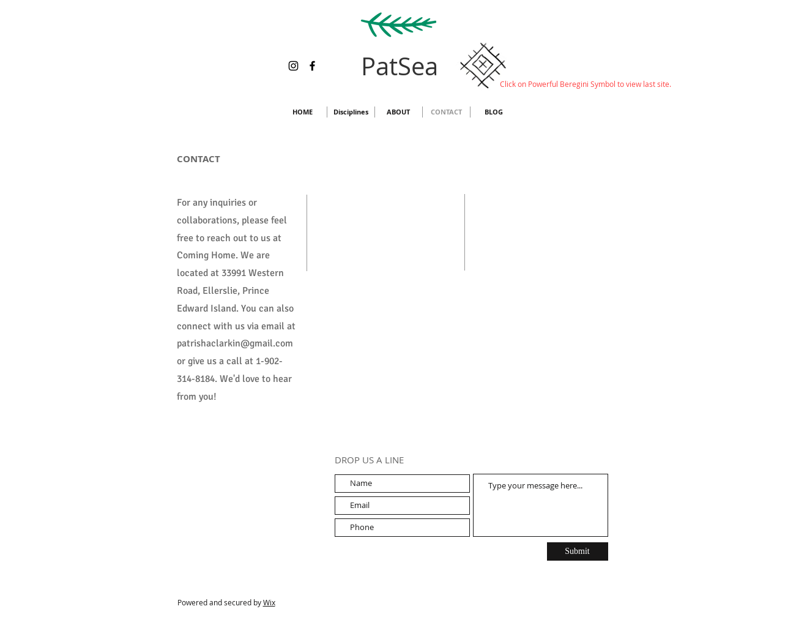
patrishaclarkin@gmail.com (235, 343)
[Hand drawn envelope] (483, 66)
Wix (269, 602)
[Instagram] (293, 65)
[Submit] (577, 551)
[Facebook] (312, 65)
